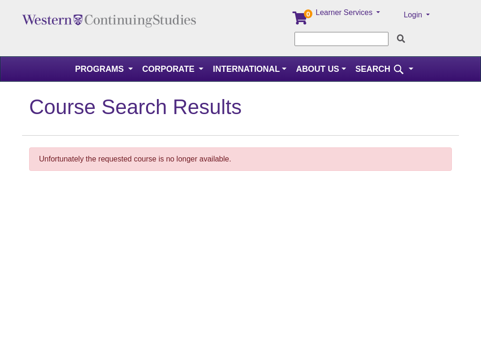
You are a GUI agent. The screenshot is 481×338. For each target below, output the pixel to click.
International (246, 69)
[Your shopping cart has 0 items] (301, 20)
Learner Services (345, 12)
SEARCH (381, 69)
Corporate (169, 69)
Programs (100, 69)
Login (413, 15)
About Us (317, 69)
